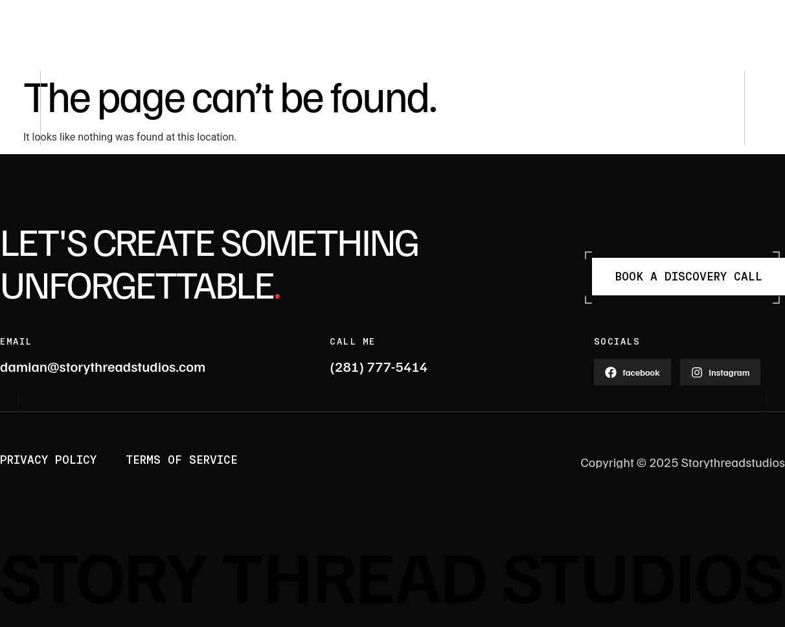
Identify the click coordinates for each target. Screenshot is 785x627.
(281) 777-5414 (378, 366)
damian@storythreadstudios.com (102, 366)
